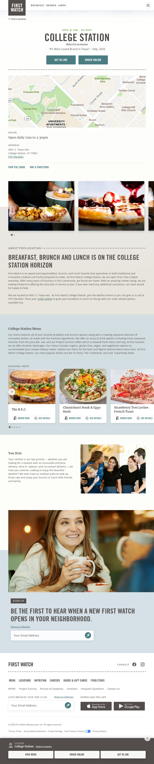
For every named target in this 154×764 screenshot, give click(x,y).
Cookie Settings (55, 731)
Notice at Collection (20, 626)
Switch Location (44, 746)
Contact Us (113, 688)
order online (45, 299)
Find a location (17, 18)
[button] (11, 235)
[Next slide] (11, 391)
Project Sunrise (28, 688)
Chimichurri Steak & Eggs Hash (82, 409)
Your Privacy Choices (77, 731)
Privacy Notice (99, 731)
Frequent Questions (92, 688)
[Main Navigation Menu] (148, 5)
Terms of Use (15, 731)
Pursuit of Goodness (52, 689)
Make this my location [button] (77, 44)
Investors (72, 689)
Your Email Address (26, 635)
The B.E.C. (19, 409)
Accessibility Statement (35, 731)
